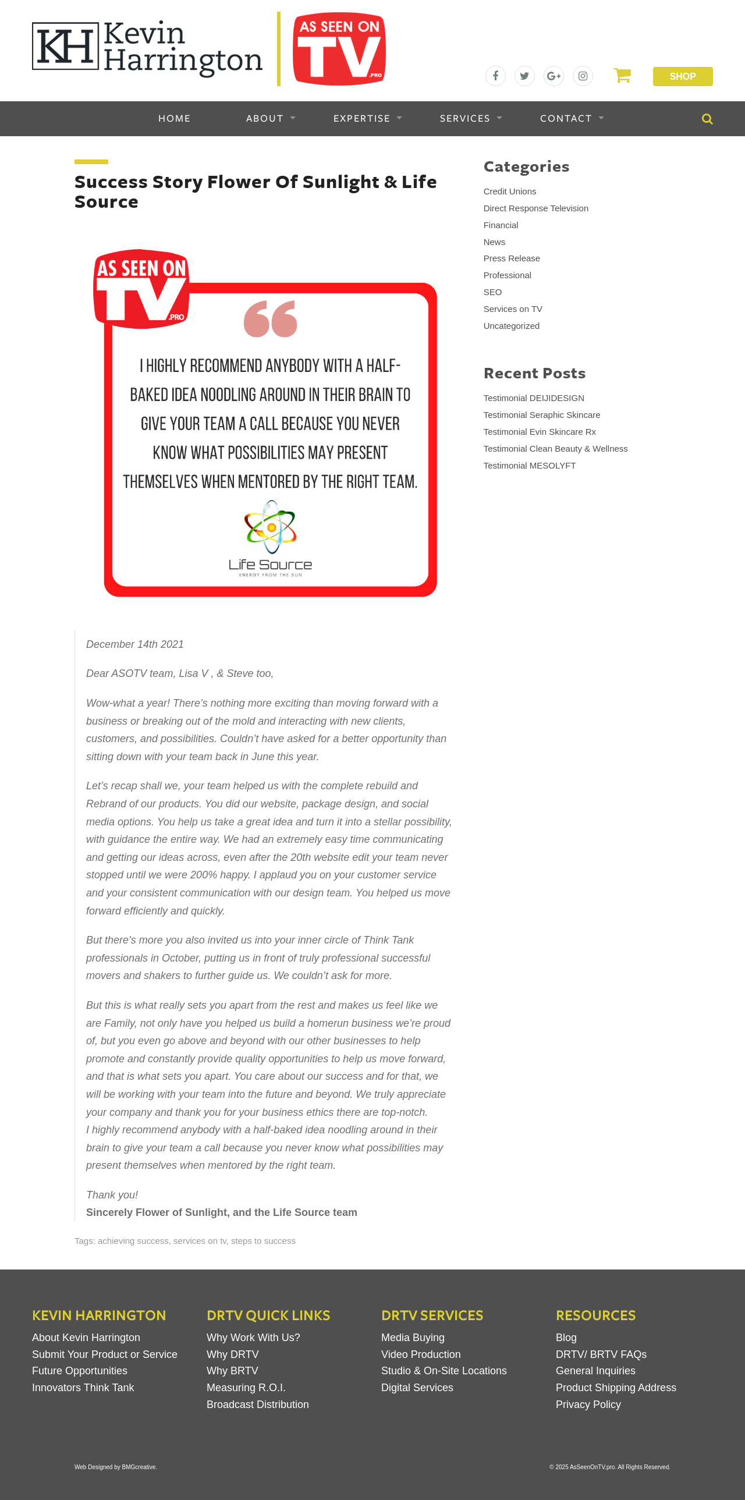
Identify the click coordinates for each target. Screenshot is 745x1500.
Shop (683, 76)
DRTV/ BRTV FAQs (601, 1354)
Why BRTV (232, 1371)
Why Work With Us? (253, 1337)
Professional (508, 275)
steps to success (263, 1241)
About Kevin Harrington (86, 1337)
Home (174, 119)
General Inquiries (596, 1371)
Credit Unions (510, 191)
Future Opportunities (79, 1371)
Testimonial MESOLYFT (530, 465)
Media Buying (413, 1337)
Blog (566, 1337)
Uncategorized (512, 326)
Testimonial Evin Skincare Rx (540, 432)
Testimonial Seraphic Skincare (542, 415)
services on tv (199, 1241)
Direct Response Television (536, 208)
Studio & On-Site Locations (444, 1371)
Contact (566, 119)
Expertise (362, 119)
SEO (493, 292)
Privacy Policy (588, 1404)
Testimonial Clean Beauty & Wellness (556, 448)
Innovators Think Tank (83, 1387)
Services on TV (513, 309)
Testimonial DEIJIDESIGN (534, 398)
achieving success (133, 1241)
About (265, 119)
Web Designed (93, 1467)
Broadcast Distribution (258, 1404)
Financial (501, 225)
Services (465, 119)
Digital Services (417, 1387)
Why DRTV (233, 1354)
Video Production (421, 1354)
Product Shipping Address (616, 1387)
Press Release (512, 258)
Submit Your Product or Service (105, 1354)
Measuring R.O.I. (246, 1387)
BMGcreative (139, 1467)
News (495, 242)
